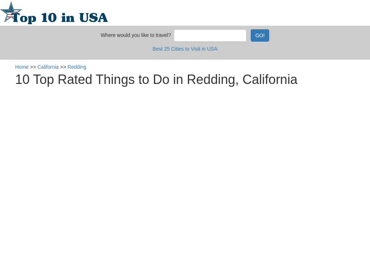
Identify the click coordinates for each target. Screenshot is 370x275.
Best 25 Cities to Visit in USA (184, 49)
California (48, 67)
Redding (77, 67)
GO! (260, 35)
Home (22, 67)
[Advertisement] (190, 135)
